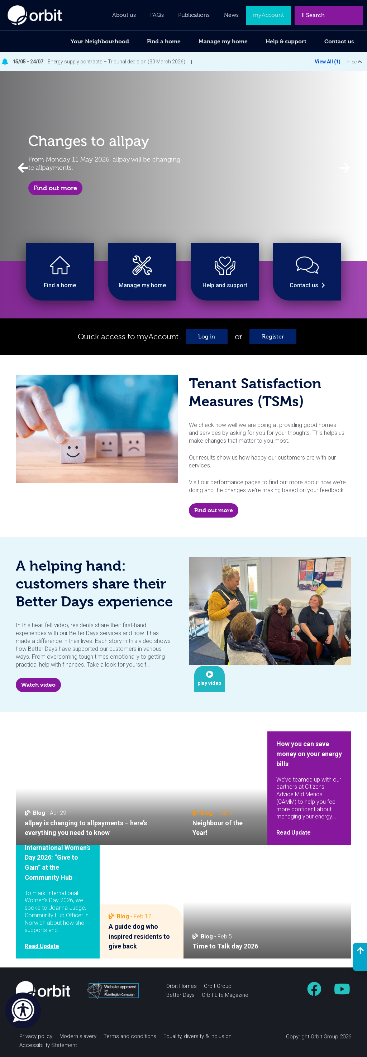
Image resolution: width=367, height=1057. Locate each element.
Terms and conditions (130, 1036)
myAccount (268, 15)
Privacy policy (35, 1036)
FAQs (157, 15)
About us (124, 15)
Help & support (286, 41)
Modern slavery (77, 1036)
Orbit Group (218, 986)
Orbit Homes (181, 986)
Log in (206, 336)
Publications (194, 15)
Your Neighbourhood (100, 41)
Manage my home (223, 41)
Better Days (180, 995)
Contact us (339, 41)
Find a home (164, 41)
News (231, 15)
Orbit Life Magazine (225, 995)
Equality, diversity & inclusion (197, 1036)
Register (273, 336)
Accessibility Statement (48, 1045)
